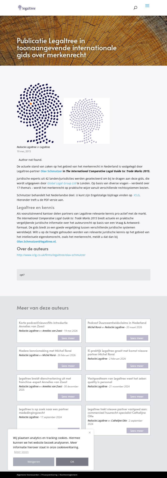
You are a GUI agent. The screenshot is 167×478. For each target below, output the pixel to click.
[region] (51, 449)
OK (72, 462)
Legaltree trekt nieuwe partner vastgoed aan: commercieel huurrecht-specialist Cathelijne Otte (117, 412)
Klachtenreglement (68, 474)
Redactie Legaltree (26, 147)
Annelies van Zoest (52, 330)
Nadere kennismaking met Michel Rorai (45, 351)
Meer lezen (21, 452)
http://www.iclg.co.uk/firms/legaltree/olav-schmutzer (51, 255)
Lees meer (68, 338)
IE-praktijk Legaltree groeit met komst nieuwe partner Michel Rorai (117, 352)
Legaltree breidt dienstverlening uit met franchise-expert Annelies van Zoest (45, 380)
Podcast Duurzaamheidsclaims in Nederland (117, 323)
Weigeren (34, 462)
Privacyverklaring (49, 474)
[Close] (89, 432)
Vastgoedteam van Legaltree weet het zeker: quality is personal (117, 380)
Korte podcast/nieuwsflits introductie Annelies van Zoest (43, 324)
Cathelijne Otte (119, 420)
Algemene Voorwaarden (28, 474)
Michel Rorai (94, 327)
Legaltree (45, 147)
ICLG (137, 195)
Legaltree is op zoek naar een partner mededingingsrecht (43, 410)
